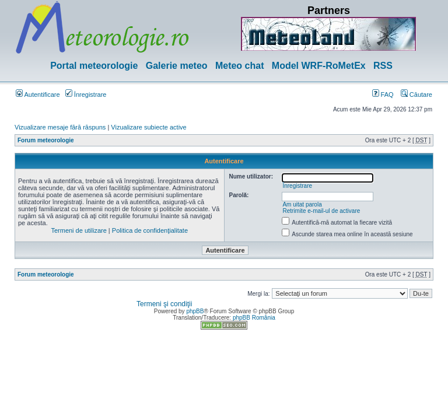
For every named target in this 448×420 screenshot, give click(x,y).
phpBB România (254, 317)
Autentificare (38, 94)
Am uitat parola (301, 204)
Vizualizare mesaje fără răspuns (60, 127)
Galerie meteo (177, 66)
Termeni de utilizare (78, 230)
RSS (383, 66)
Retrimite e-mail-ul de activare (321, 211)
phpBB (195, 311)
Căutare (416, 94)
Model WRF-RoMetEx (319, 66)
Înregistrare (86, 94)
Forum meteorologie (46, 140)
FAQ (383, 94)
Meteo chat (239, 66)
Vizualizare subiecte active (148, 127)
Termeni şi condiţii (164, 304)
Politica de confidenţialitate (150, 230)
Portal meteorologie (94, 66)
